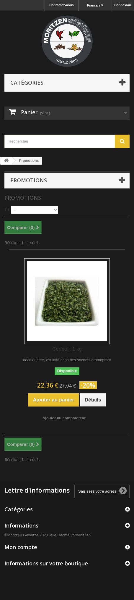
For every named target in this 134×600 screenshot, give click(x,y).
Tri (6, 209)
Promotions (28, 180)
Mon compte (20, 547)
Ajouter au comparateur (64, 418)
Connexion (122, 5)
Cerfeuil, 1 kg (67, 349)
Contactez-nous (61, 5)
